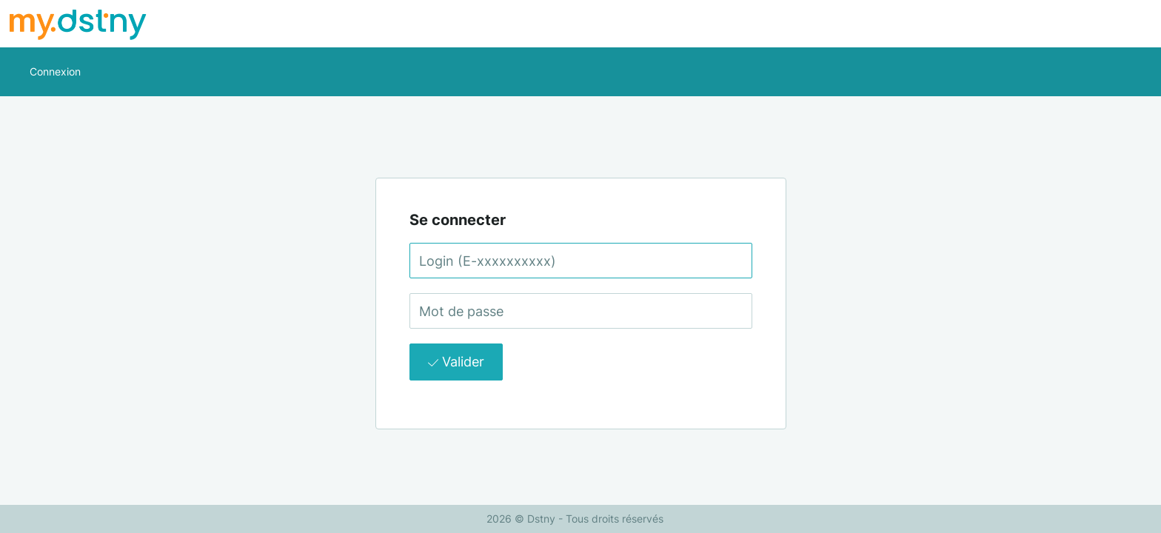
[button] (55, 71)
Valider (456, 361)
